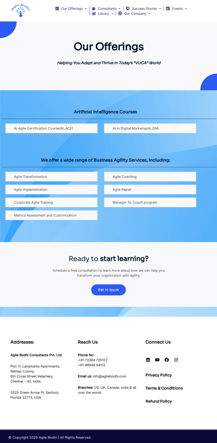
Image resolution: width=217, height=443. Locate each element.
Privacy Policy (158, 375)
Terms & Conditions (164, 388)
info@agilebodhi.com (109, 376)
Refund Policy (158, 401)
